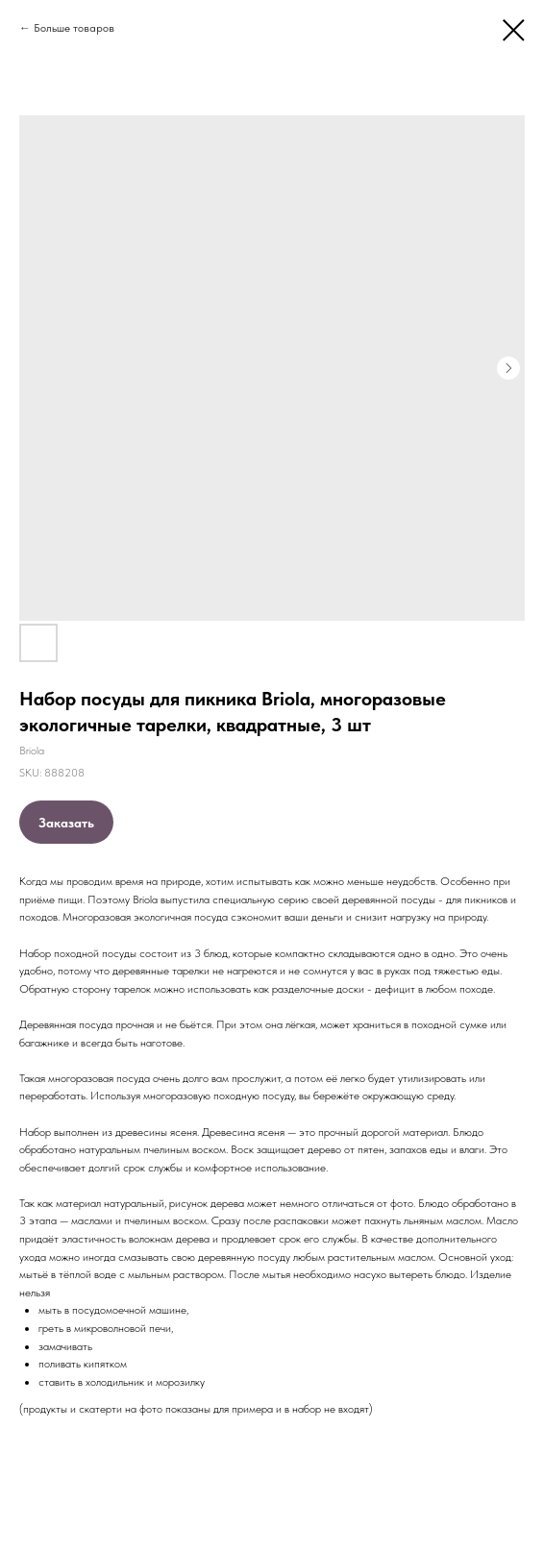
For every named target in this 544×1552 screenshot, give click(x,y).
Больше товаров (74, 28)
